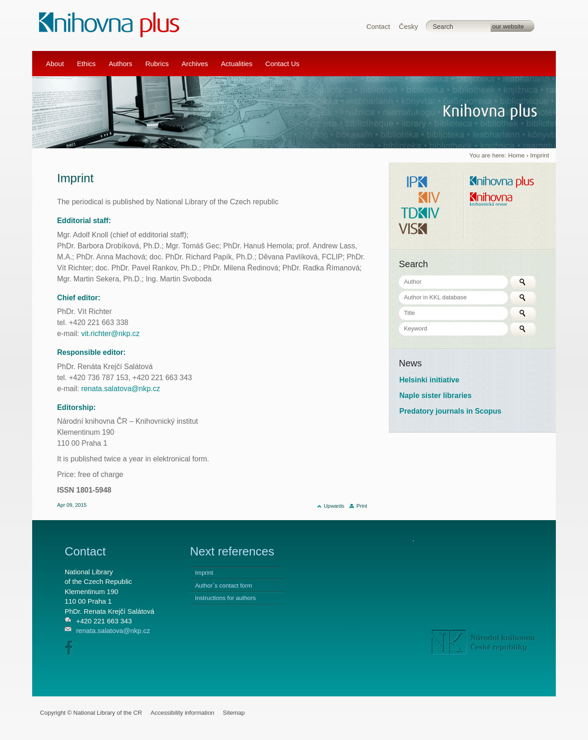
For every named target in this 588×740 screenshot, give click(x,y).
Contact (378, 26)
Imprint (204, 572)
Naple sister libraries (435, 395)
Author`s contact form (223, 585)
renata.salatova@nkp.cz (120, 388)
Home (516, 155)
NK (483, 642)
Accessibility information (183, 712)
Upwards (334, 506)
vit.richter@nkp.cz (110, 333)
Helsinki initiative (429, 380)
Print (361, 506)
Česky (408, 26)
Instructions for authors (225, 597)
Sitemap (234, 712)
